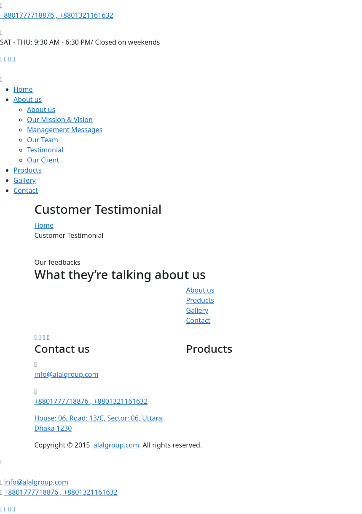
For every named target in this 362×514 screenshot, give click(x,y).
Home (23, 89)
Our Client (43, 160)
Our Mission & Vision (60, 119)
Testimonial (45, 149)
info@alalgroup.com (67, 374)
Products (27, 170)
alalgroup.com (116, 445)
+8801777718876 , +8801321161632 (56, 15)
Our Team (42, 139)
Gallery (24, 180)
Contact (25, 190)
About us (27, 99)
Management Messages (64, 129)
